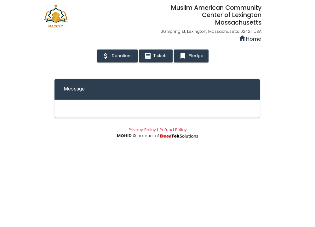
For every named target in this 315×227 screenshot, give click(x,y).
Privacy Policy (142, 130)
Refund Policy (173, 130)
